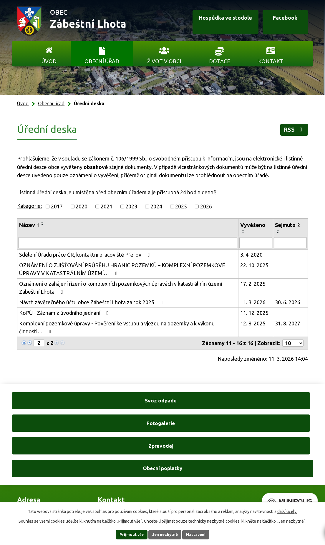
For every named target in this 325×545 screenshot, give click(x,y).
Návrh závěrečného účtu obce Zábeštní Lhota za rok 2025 (92, 302)
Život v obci (164, 61)
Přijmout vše (127, 534)
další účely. (287, 511)
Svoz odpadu (47, 401)
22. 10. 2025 (254, 265)
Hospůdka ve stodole (214, 21)
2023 (131, 206)
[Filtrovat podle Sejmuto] (290, 242)
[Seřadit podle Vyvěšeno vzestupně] (243, 230)
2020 (81, 206)
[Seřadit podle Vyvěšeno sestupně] (243, 232)
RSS (292, 131)
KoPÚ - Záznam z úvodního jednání (65, 313)
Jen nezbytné (165, 534)
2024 (156, 206)
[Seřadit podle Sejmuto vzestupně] (278, 230)
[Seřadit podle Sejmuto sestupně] (278, 232)
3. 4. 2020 (251, 255)
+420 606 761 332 (119, 453)
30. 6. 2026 (287, 302)
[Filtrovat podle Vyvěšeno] (255, 242)
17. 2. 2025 (253, 284)
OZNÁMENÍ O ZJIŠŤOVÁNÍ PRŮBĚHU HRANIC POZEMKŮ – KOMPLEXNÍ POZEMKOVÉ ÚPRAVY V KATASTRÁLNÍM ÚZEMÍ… (122, 269)
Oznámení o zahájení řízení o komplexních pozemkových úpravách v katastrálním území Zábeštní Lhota (120, 288)
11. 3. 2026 (253, 302)
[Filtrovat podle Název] (127, 242)
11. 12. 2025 (254, 313)
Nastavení (200, 534)
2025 (181, 206)
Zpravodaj (201, 401)
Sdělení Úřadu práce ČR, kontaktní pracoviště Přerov (85, 255)
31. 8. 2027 (287, 323)
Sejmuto (287, 225)
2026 (206, 206)
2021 (106, 206)
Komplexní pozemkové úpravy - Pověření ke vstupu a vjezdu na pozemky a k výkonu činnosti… (117, 327)
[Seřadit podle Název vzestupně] (42, 222)
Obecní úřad (101, 61)
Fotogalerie (124, 401)
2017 (57, 206)
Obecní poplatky (278, 401)
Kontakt (270, 61)
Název (29, 225)
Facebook (280, 21)
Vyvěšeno (252, 225)
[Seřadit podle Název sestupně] (42, 224)
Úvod (49, 61)
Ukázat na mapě (211, 465)
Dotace (219, 61)
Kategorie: (29, 206)
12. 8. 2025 (253, 323)
